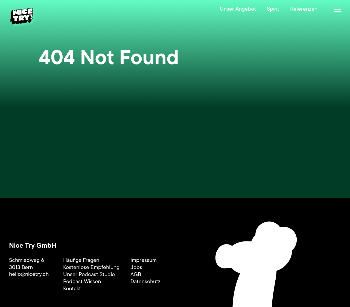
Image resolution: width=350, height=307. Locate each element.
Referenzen (303, 9)
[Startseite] (23, 17)
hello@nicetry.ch (29, 274)
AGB (135, 275)
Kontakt (72, 289)
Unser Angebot (238, 9)
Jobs (136, 267)
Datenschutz (145, 282)
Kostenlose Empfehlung (91, 267)
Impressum (143, 260)
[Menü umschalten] (337, 9)
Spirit (273, 9)
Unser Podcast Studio (89, 275)
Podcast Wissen (82, 282)
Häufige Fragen (81, 260)
